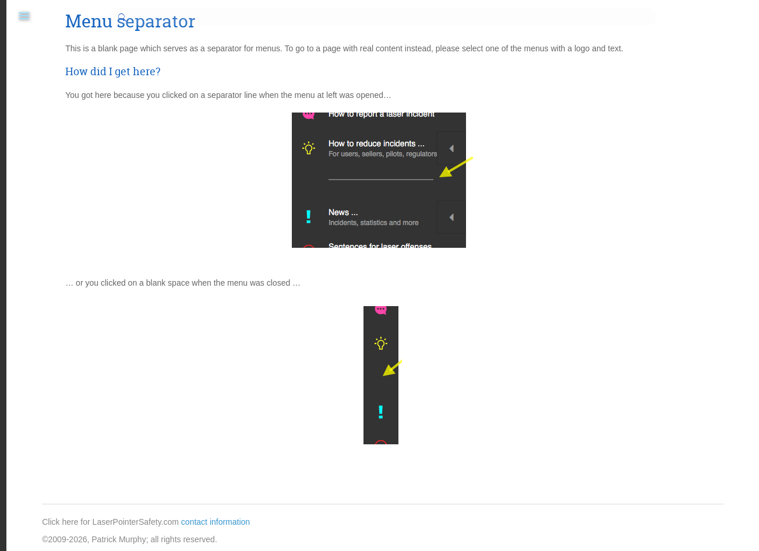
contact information (357, 522)
